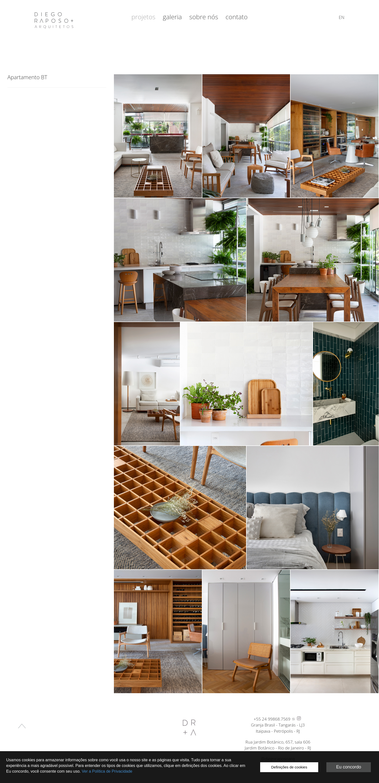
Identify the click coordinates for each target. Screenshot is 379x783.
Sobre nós (203, 16)
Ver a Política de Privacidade (107, 771)
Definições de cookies (289, 767)
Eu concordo (348, 766)
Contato (237, 16)
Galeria (172, 16)
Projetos (143, 16)
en (341, 17)
